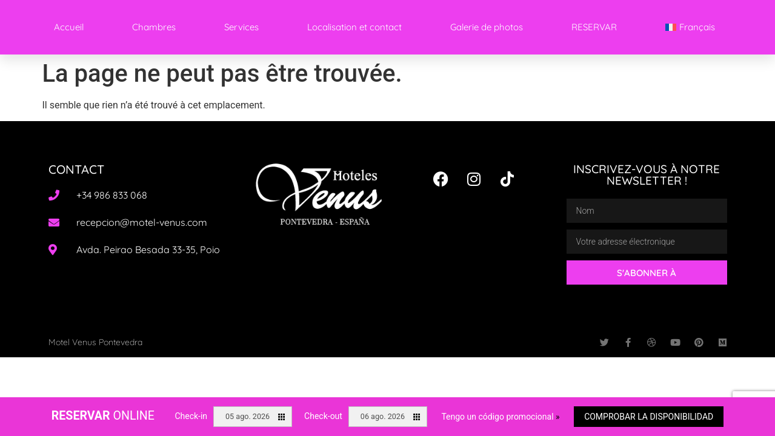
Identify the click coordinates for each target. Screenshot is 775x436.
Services (241, 27)
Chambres (154, 27)
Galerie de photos (486, 27)
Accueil (69, 27)
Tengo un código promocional (500, 416)
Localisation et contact (354, 27)
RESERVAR (594, 27)
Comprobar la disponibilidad (648, 416)
